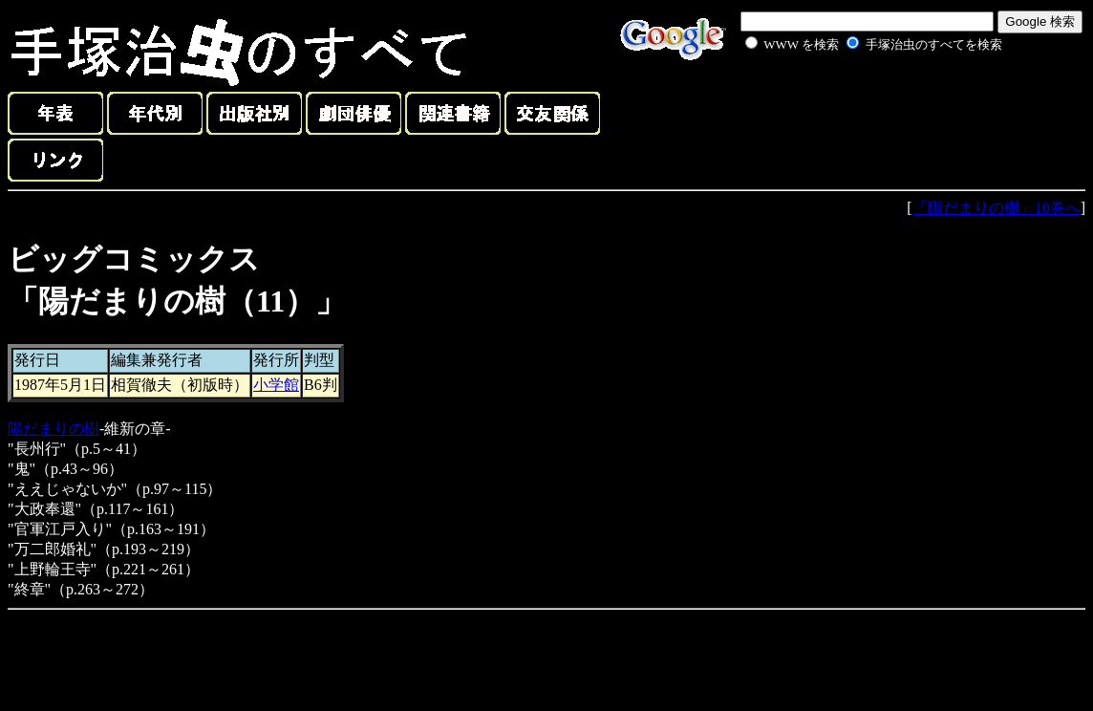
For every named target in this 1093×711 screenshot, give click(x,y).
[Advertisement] (852, 99)
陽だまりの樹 (53, 428)
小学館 (276, 385)
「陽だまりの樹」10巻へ (996, 208)
